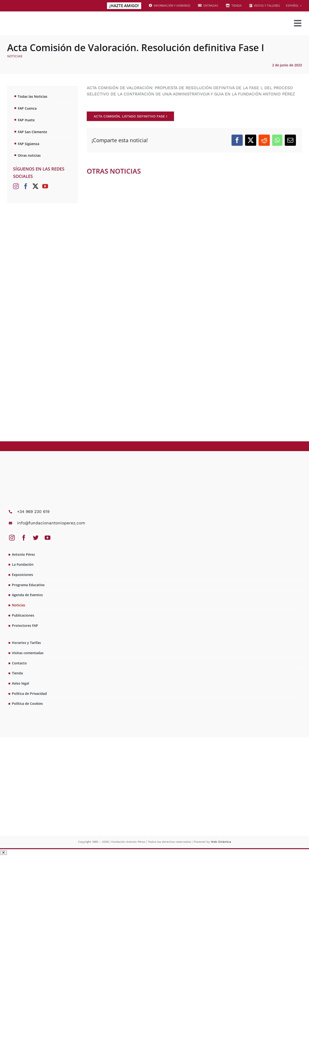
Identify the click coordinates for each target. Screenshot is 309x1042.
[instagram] (12, 537)
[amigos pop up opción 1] (154, 857)
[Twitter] (35, 186)
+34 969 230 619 (33, 511)
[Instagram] (16, 186)
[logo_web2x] (40, 17)
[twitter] (35, 537)
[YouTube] (45, 186)
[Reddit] (264, 140)
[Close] (3, 852)
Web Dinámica (221, 841)
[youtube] (47, 537)
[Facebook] (237, 140)
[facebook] (24, 537)
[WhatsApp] (277, 140)
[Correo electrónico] (290, 140)
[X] (250, 140)
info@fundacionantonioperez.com (51, 523)
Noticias (14, 56)
